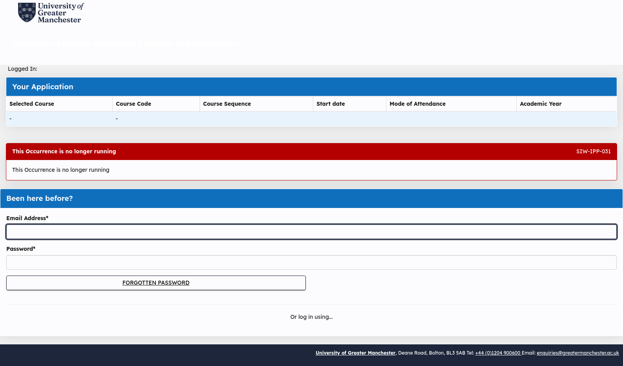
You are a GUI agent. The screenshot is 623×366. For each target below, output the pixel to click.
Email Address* (27, 218)
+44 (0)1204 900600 (498, 353)
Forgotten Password (156, 282)
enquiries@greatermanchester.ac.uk (578, 353)
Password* (20, 248)
